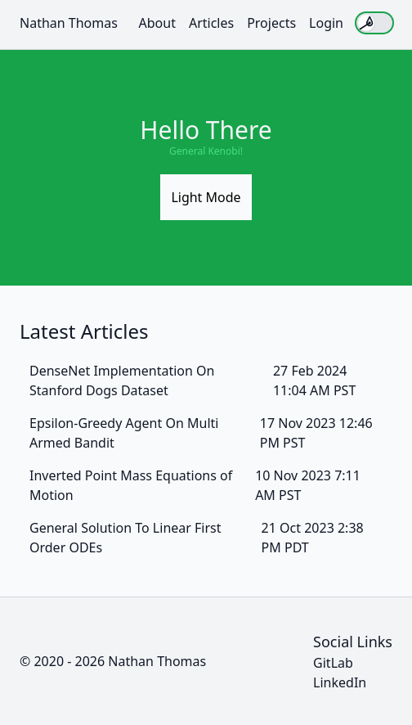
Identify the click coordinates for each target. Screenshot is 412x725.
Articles (211, 23)
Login (326, 23)
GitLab (333, 663)
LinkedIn (339, 682)
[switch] (374, 23)
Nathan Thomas (69, 23)
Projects (271, 23)
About (157, 23)
